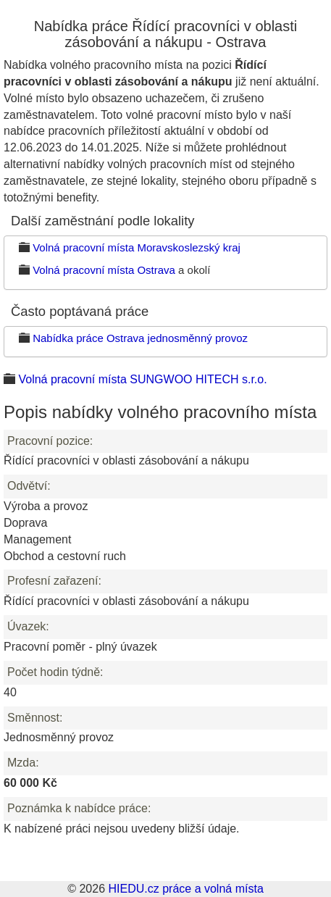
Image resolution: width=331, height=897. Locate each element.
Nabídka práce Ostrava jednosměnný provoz (140, 338)
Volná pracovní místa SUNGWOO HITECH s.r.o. (142, 379)
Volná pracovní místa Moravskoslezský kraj (136, 247)
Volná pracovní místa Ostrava (104, 270)
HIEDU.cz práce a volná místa (185, 889)
